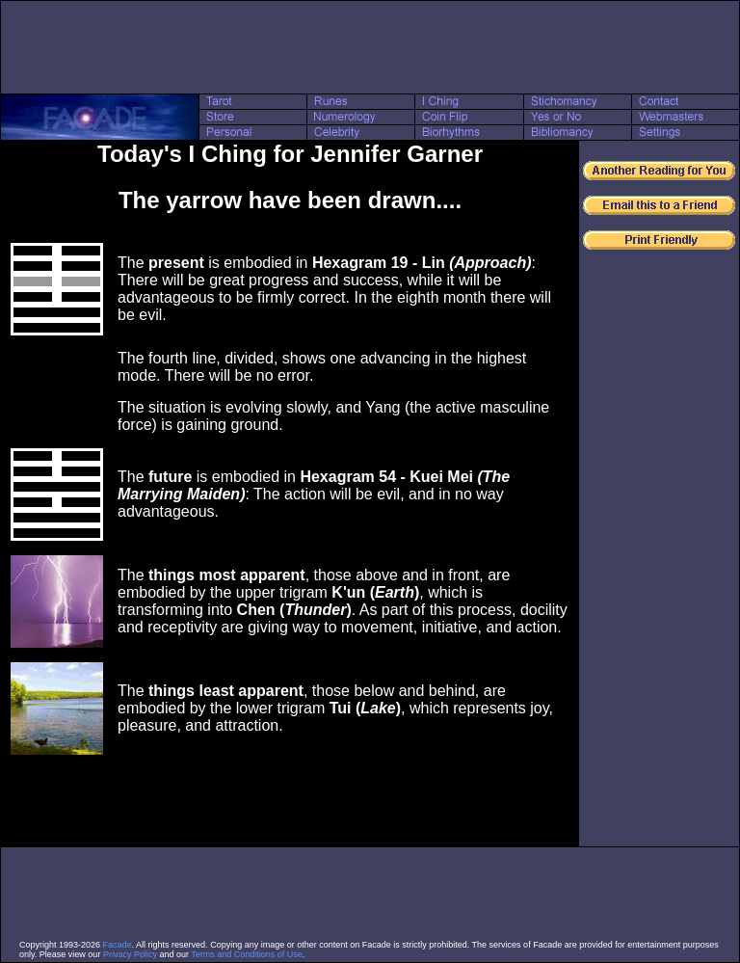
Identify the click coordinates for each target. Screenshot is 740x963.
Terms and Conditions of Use (247, 954)
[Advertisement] (370, 47)
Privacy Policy (130, 954)
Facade (117, 945)
